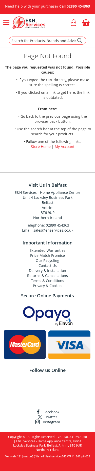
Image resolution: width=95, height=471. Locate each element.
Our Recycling (47, 260)
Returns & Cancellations (47, 275)
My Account (64, 146)
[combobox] (47, 41)
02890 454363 (78, 6)
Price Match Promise (47, 255)
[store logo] (29, 23)
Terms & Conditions (47, 280)
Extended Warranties (47, 250)
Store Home (41, 146)
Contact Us (48, 265)
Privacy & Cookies (47, 285)
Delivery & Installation (47, 270)
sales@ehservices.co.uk (53, 230)
